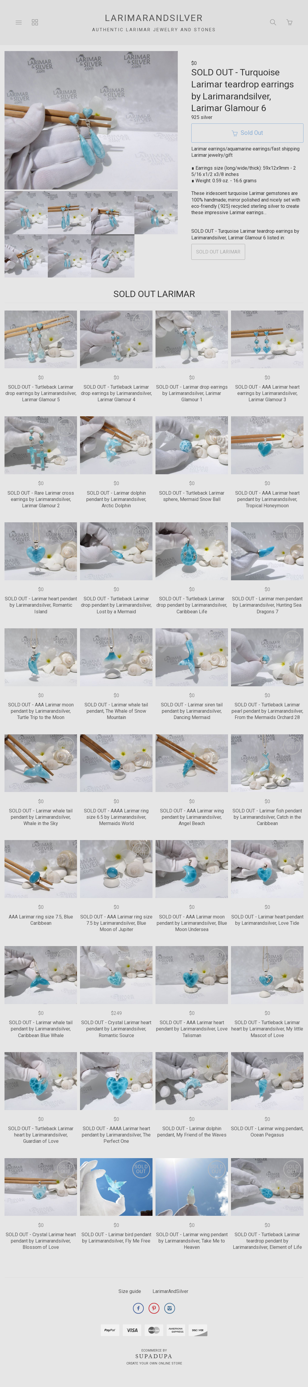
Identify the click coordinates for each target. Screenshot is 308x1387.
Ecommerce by (154, 1350)
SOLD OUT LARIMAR (218, 252)
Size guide (130, 1291)
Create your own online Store (154, 1363)
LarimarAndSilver (170, 1291)
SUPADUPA (154, 1356)
